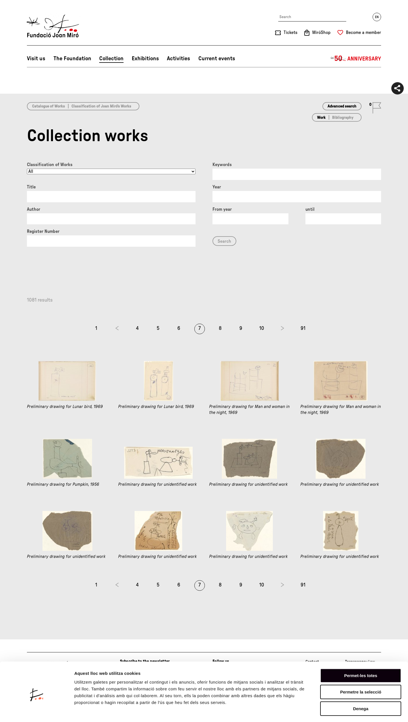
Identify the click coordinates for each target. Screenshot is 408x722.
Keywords (222, 164)
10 (261, 328)
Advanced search (342, 106)
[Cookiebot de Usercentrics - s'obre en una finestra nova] (36, 711)
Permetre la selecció (360, 669)
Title (31, 187)
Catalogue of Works (48, 106)
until (309, 209)
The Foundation (72, 58)
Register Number (43, 231)
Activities (178, 58)
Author (33, 209)
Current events (216, 58)
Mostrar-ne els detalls (326, 710)
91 (303, 328)
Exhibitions (145, 58)
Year (216, 187)
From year (222, 209)
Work (321, 118)
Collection (111, 58)
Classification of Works (50, 164)
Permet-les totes (360, 652)
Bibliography (342, 118)
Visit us (36, 58)
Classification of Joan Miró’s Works (101, 106)
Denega (360, 686)
